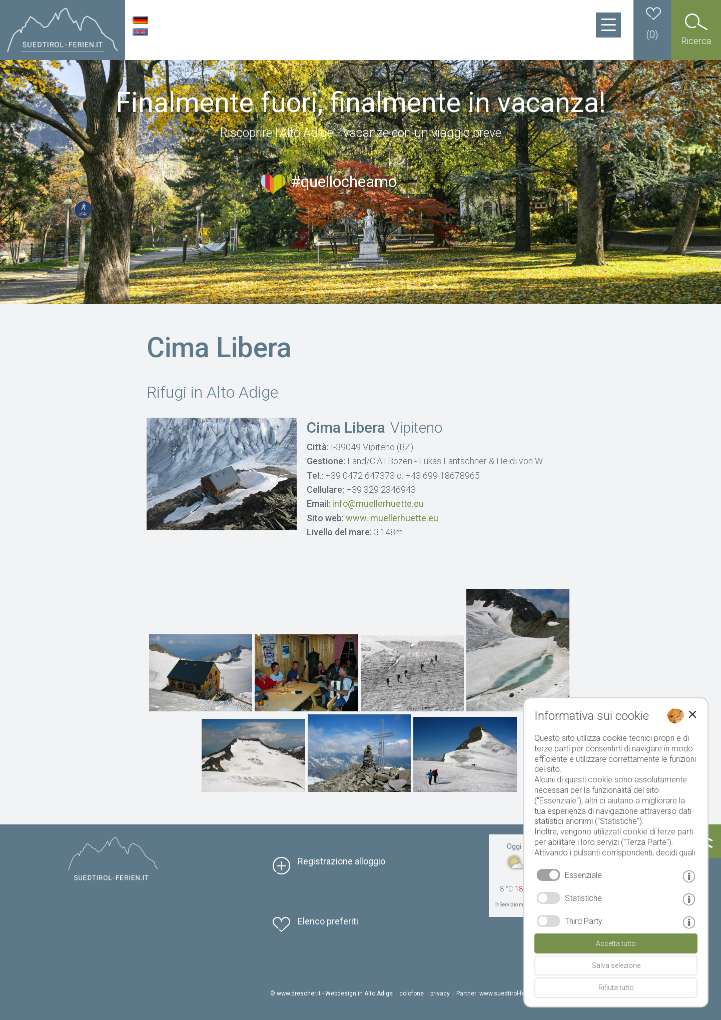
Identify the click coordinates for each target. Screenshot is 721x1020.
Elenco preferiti (328, 921)
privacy (440, 993)
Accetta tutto (616, 943)
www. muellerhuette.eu (392, 518)
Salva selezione (616, 965)
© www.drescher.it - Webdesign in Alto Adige (331, 993)
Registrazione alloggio (341, 861)
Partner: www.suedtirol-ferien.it (498, 993)
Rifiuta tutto (616, 987)
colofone (411, 993)
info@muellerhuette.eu (378, 503)
